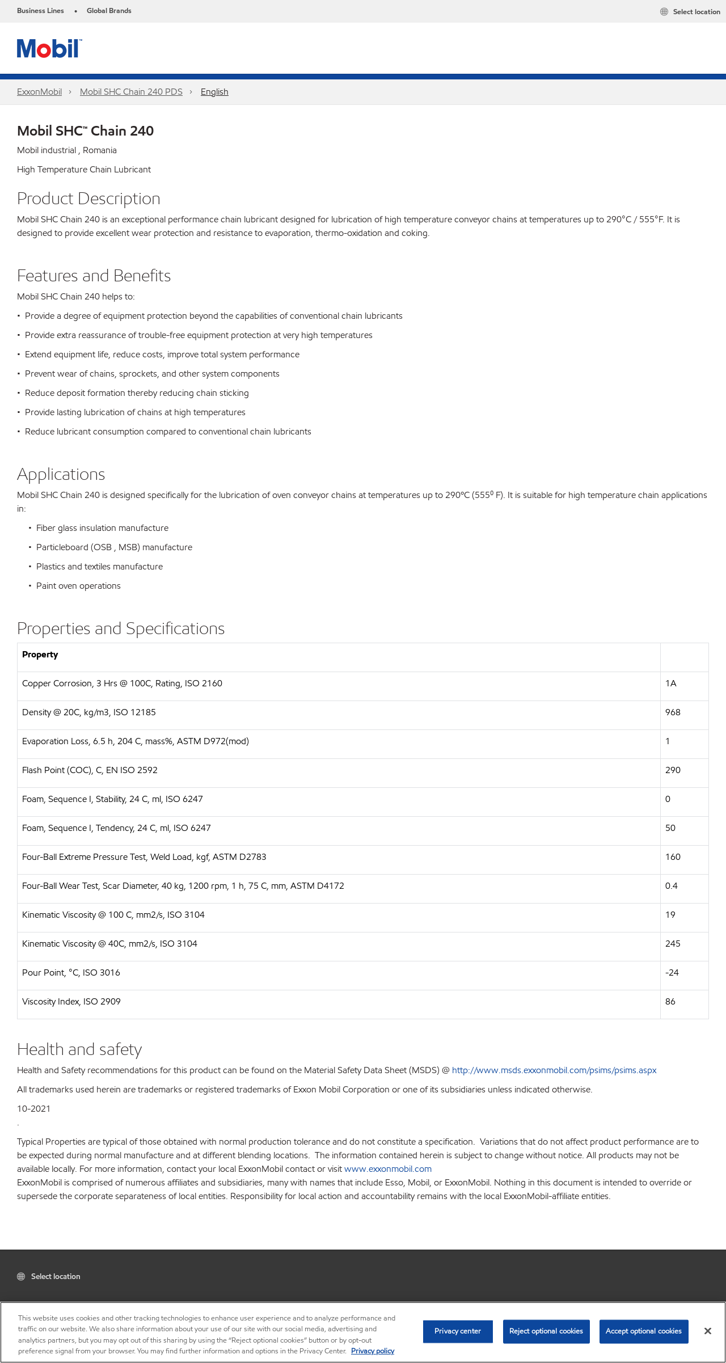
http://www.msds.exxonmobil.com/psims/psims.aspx (554, 1070)
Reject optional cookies (546, 1331)
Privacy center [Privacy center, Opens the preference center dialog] (457, 1331)
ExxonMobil (39, 92)
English (215, 92)
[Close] (707, 1330)
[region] (363, 1332)
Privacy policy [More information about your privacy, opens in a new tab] (372, 1351)
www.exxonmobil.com (388, 1169)
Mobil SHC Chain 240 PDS (131, 92)
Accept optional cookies (644, 1331)
